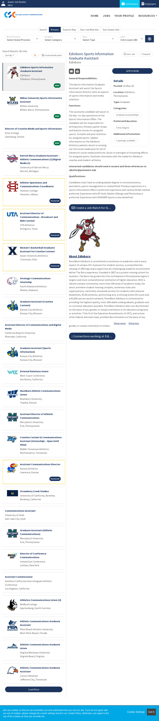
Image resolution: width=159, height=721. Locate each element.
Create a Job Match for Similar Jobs (94, 208)
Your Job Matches (89, 29)
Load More (33, 689)
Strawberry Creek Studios (34, 491)
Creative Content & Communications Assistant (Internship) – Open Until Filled (41, 441)
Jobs (106, 16)
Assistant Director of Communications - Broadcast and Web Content (39, 217)
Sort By (8, 55)
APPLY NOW (132, 71)
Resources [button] (147, 16)
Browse (55, 29)
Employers (149, 4)
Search (43, 29)
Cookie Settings (136, 712)
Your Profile (124, 16)
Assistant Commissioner (19, 576)
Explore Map (69, 29)
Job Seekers (130, 4)
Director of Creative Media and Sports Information (33, 128)
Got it (151, 712)
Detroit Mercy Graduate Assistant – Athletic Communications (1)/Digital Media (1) (40, 159)
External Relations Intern (34, 371)
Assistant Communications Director (40, 464)
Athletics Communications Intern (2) (40, 600)
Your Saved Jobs (111, 29)
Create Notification (52, 55)
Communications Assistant (20, 510)
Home (95, 16)
